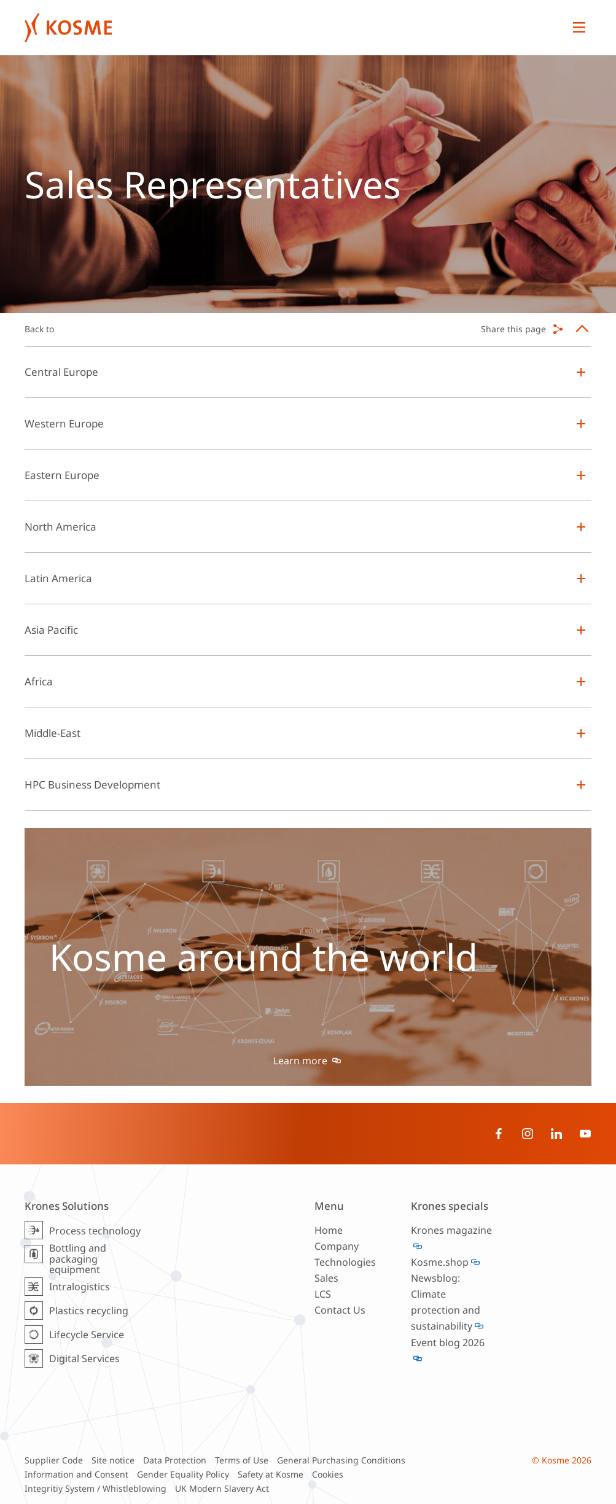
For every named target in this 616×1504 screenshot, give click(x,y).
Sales (326, 1278)
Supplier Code (54, 1460)
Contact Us (339, 1310)
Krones (296, 27)
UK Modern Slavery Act (222, 1488)
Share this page (513, 329)
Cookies (327, 1474)
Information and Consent (76, 1474)
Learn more (301, 1060)
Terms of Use (241, 1460)
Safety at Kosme (270, 1474)
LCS (322, 1294)
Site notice (113, 1460)
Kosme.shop (440, 1262)
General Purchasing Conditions (341, 1460)
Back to (39, 329)
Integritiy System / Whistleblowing (95, 1488)
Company (336, 1246)
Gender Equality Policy (183, 1474)
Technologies (345, 1262)
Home (328, 1230)
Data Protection (174, 1460)
